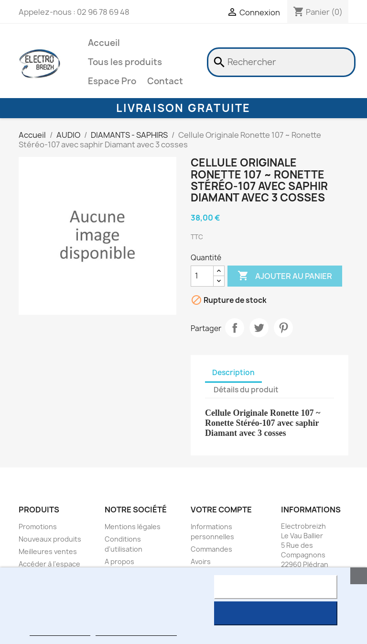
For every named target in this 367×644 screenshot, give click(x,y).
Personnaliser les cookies (136, 631)
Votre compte (221, 509)
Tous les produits (125, 62)
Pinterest (283, 327)
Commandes (211, 549)
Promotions (38, 526)
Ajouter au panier (284, 276)
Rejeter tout (275, 587)
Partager (234, 327)
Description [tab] (233, 372)
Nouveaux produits (50, 539)
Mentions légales (133, 526)
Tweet (259, 327)
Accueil (104, 43)
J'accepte (275, 613)
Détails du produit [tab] (246, 390)
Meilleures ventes (48, 551)
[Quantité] (202, 276)
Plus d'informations (60, 631)
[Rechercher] (281, 62)
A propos (119, 561)
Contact (165, 81)
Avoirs (201, 561)
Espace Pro (112, 81)
